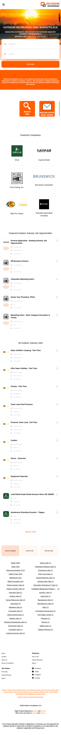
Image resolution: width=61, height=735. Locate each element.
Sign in (34, 663)
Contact (3, 656)
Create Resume (6, 675)
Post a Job (35, 656)
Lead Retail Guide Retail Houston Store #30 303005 (32, 494)
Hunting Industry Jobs (52, 690)
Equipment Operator (19, 476)
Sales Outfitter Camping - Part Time (26, 350)
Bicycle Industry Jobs (24, 692)
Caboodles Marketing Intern (22, 279)
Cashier (14, 440)
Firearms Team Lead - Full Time (24, 422)
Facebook (38, 668)
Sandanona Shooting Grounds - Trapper (28, 512)
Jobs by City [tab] (29, 551)
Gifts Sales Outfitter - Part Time (24, 368)
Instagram (38, 675)
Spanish (43, 711)
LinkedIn (37, 678)
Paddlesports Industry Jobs (36, 694)
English (35, 711)
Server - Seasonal (18, 458)
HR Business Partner (19, 261)
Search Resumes (37, 660)
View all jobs (30, 532)
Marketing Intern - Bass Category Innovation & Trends (30, 316)
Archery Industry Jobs (10, 692)
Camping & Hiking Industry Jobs (42, 692)
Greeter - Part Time (19, 386)
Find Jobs (30, 64)
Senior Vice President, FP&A (23, 297)
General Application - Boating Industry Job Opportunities (29, 242)
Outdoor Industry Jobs (8, 690)
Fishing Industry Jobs (23, 690)
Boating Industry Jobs (37, 690)
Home (3, 653)
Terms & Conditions (7, 663)
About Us (4, 660)
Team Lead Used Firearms (22, 404)
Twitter (37, 671)
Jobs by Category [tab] (10, 551)
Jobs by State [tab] (49, 551)
